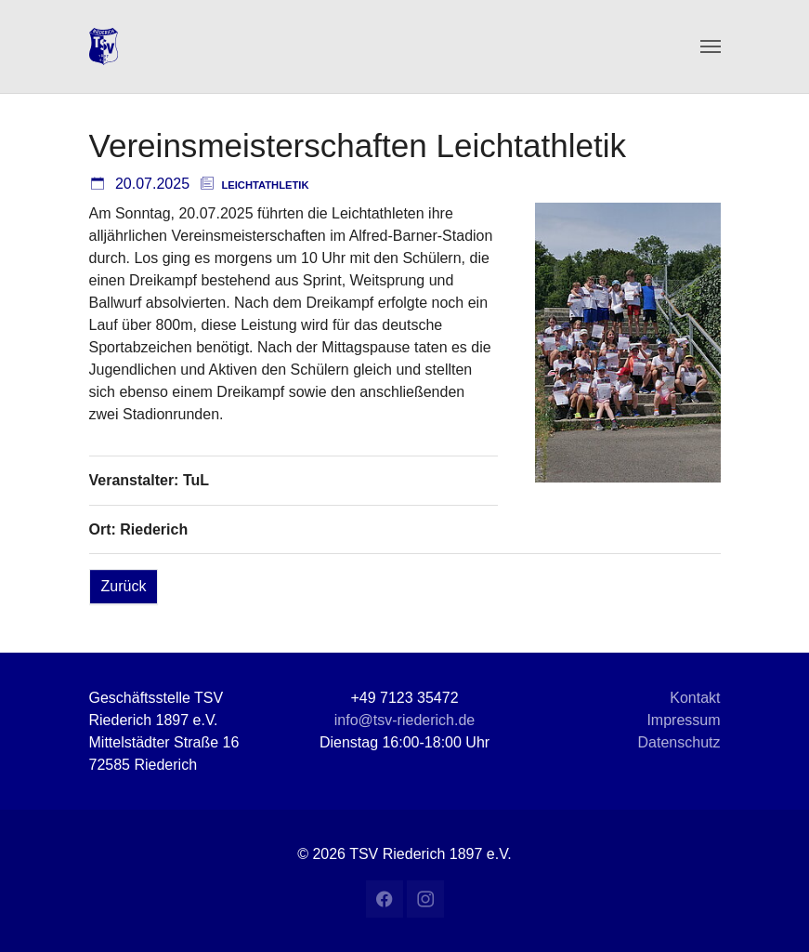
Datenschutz (679, 742)
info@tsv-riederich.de (404, 720)
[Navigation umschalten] (710, 46)
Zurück (124, 586)
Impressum (683, 720)
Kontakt (695, 698)
